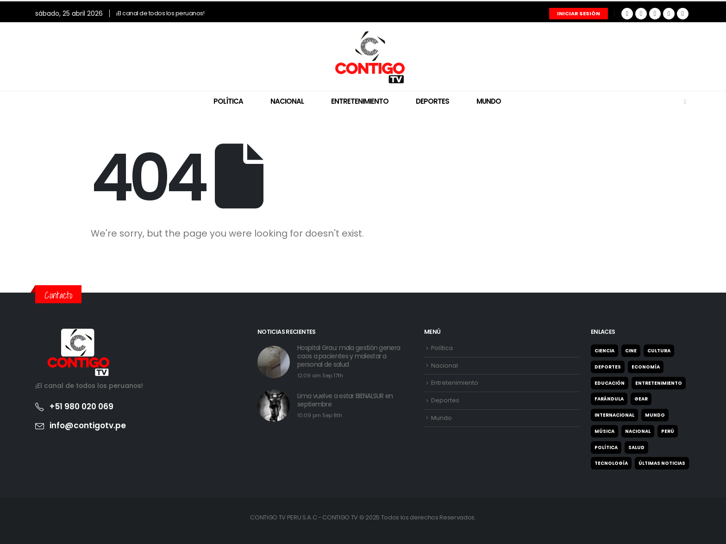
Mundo (488, 101)
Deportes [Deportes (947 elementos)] (608, 366)
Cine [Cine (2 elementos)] (631, 350)
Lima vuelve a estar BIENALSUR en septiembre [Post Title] (345, 400)
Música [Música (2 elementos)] (604, 431)
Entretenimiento (359, 101)
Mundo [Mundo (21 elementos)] (655, 415)
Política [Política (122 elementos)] (606, 447)
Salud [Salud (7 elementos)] (636, 447)
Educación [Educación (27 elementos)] (610, 383)
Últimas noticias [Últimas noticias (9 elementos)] (661, 463)
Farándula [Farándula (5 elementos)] (609, 398)
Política (228, 101)
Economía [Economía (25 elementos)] (646, 366)
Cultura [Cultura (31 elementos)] (658, 350)
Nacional (287, 101)
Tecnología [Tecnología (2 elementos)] (611, 463)
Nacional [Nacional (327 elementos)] (638, 431)
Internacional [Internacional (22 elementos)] (614, 415)
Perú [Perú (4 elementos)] (667, 431)
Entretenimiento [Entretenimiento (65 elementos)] (658, 383)
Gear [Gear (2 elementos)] (641, 398)
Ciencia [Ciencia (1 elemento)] (604, 350)
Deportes (432, 101)
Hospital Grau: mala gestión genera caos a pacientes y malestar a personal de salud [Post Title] (348, 356)
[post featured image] (273, 362)
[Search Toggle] (685, 101)
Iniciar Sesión (578, 13)
